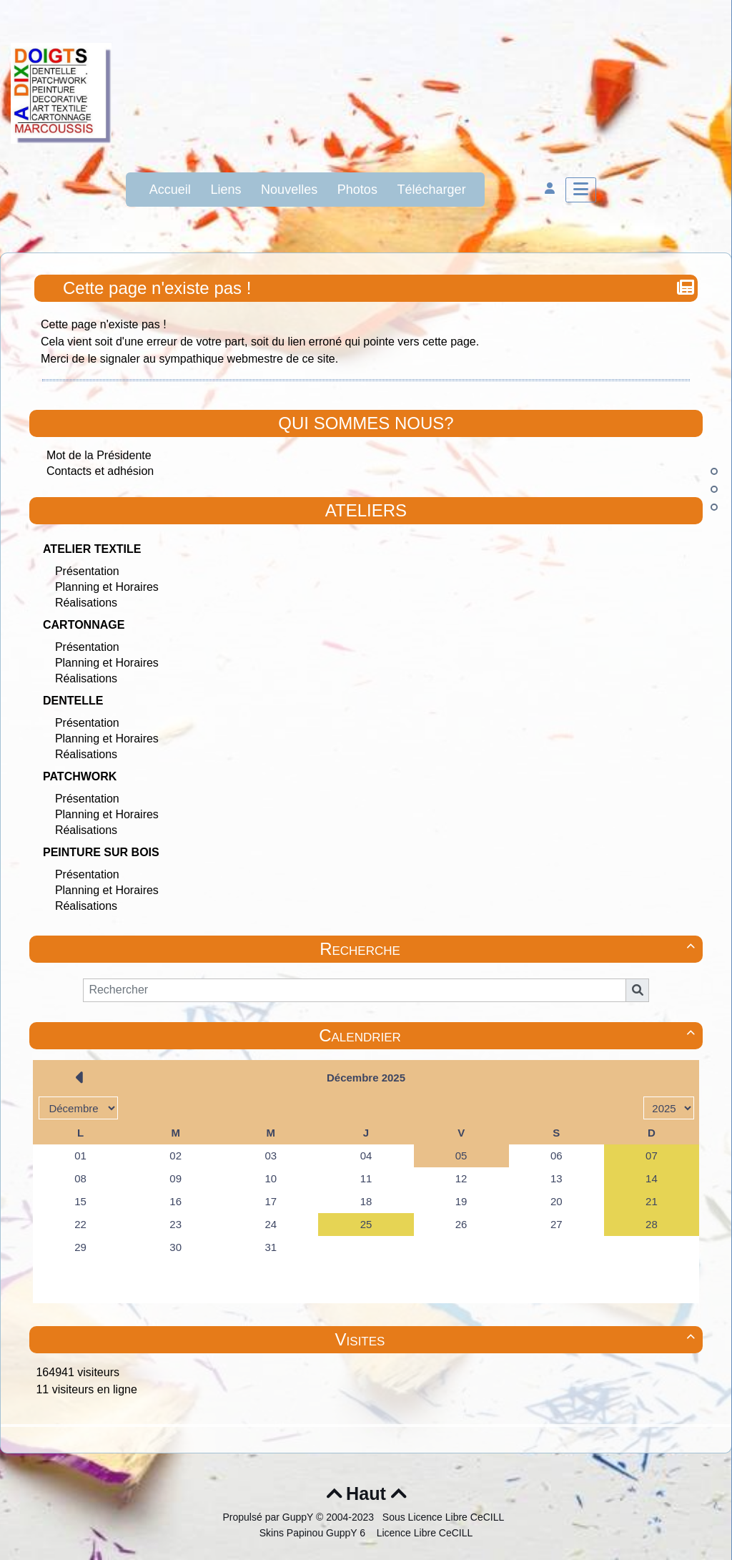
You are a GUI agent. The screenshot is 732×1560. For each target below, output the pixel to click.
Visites (517, 1339)
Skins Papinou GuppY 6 (315, 1533)
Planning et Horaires (107, 587)
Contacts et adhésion (100, 471)
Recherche (509, 948)
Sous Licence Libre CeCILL (444, 1517)
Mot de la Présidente (99, 455)
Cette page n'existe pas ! (158, 288)
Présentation (87, 571)
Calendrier (509, 1035)
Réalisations (86, 603)
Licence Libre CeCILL (423, 1533)
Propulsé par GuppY (269, 1517)
